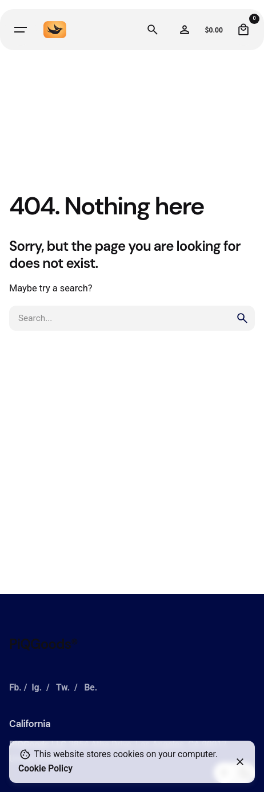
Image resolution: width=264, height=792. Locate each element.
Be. (90, 688)
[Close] (240, 761)
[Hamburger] (21, 30)
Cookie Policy (45, 768)
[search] (242, 318)
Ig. (36, 688)
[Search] (153, 30)
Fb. (15, 688)
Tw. (63, 688)
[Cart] (243, 30)
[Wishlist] (185, 30)
